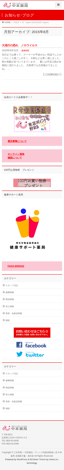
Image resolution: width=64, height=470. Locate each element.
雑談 (8, 320)
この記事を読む (52, 74)
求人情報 (10, 306)
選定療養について (17, 141)
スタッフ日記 (12, 285)
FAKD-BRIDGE (16, 266)
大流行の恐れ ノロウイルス (19, 45)
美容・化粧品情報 (14, 313)
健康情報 (25, 50)
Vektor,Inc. (54, 459)
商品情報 (10, 299)
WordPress (22, 459)
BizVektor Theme (38, 459)
